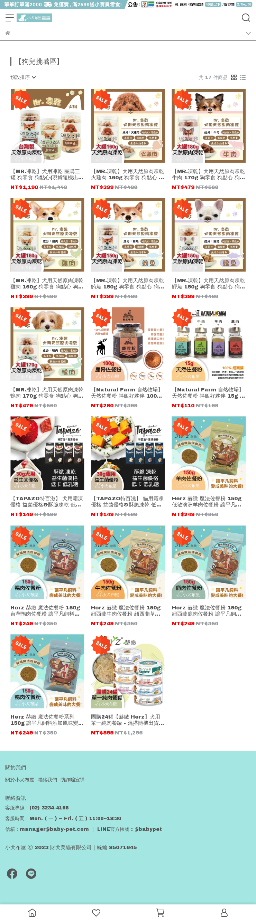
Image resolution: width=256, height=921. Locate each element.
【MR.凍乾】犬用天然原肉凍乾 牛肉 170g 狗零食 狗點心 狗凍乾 (208, 175)
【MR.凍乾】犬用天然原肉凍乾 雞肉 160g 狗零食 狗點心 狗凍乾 (46, 284)
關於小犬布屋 (19, 779)
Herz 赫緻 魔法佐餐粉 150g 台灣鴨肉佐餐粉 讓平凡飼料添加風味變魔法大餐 (45, 611)
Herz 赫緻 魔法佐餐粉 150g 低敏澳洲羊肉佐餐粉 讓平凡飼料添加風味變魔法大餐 (206, 502)
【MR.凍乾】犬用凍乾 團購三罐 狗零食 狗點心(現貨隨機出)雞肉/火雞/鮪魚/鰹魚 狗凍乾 (45, 175)
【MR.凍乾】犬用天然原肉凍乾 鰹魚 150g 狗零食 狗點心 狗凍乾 (208, 284)
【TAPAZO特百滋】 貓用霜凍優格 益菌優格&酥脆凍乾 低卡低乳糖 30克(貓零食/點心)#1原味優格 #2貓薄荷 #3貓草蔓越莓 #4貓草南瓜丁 (127, 502)
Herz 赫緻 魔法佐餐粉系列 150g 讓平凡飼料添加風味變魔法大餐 (46, 720)
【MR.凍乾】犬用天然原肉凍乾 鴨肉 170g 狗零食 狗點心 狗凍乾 (46, 393)
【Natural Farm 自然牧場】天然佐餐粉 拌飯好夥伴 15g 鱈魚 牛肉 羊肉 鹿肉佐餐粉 (208, 393)
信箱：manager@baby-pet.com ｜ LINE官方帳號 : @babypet (83, 829)
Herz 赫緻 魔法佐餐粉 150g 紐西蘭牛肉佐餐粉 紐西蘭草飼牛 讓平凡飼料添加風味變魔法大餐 (126, 611)
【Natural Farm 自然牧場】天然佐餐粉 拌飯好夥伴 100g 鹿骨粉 (127, 393)
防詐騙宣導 (73, 779)
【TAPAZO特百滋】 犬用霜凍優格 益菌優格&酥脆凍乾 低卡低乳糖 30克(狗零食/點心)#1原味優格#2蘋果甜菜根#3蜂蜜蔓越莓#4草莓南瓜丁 (47, 502)
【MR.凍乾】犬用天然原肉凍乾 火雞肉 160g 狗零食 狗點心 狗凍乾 (127, 175)
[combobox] (22, 77)
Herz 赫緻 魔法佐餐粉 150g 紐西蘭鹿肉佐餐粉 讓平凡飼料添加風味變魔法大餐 (206, 611)
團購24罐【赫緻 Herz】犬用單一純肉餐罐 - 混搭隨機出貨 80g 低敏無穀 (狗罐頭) (125, 720)
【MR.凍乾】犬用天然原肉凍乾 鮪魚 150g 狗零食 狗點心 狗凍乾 (127, 284)
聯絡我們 (47, 779)
